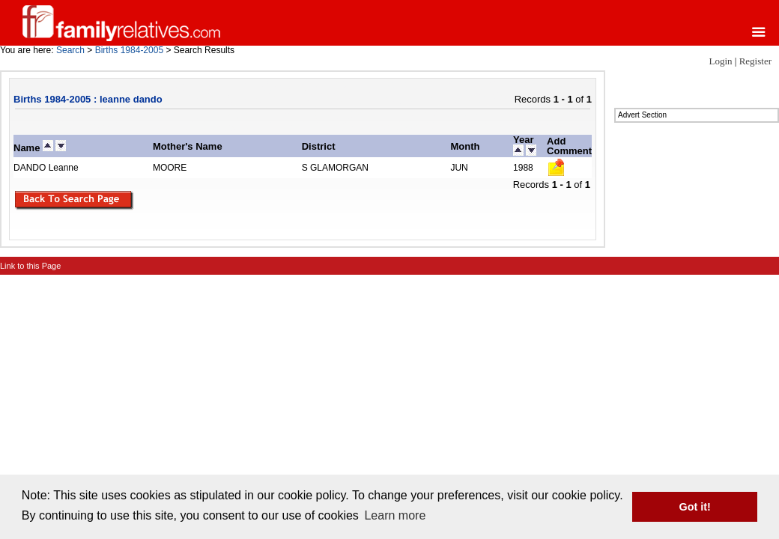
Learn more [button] (394, 515)
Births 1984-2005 (129, 50)
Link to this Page (30, 265)
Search (70, 50)
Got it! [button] (695, 507)
